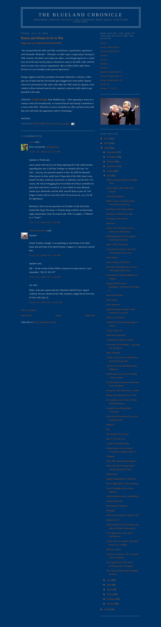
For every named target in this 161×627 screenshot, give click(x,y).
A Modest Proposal (115, 196)
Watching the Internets (116, 505)
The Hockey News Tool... (118, 434)
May (109, 584)
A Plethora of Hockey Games (120, 339)
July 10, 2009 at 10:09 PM (45, 302)
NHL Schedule (113, 352)
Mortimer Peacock (38, 230)
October (111, 161)
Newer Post (26, 315)
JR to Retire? (112, 257)
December (112, 152)
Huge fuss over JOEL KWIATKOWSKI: (41, 43)
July (109, 175)
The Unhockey (113, 304)
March (110, 594)
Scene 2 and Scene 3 (110, 47)
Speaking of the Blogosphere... (120, 209)
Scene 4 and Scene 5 (110, 51)
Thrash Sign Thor (114, 501)
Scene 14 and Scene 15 (111, 80)
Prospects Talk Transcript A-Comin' (123, 390)
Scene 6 (104, 55)
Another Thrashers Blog (117, 443)
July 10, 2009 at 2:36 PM (45, 255)
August (110, 171)
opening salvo (52, 146)
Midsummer (112, 474)
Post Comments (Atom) (45, 322)
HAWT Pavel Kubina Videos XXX (122, 515)
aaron (31, 142)
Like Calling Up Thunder (118, 262)
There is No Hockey (115, 317)
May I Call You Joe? (115, 438)
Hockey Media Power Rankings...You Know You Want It (122, 287)
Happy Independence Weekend (120, 478)
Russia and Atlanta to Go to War (121, 395)
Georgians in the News (117, 218)
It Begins (110, 456)
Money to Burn (113, 549)
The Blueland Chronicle (81, 14)
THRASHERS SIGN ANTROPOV (122, 496)
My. (108, 429)
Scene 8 (104, 63)
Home (58, 315)
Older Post (90, 315)
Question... (111, 223)
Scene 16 (104, 84)
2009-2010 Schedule (115, 335)
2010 (106, 143)
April (109, 589)
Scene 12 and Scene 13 (111, 76)
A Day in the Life (114, 330)
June (109, 580)
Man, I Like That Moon (117, 244)
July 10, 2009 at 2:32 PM (45, 222)
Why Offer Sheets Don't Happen (121, 461)
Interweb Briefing (114, 295)
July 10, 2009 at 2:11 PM (45, 151)
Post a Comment (29, 310)
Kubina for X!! (113, 520)
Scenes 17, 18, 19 (108, 88)
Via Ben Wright (39, 99)
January (111, 603)
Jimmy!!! (110, 424)
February (111, 598)
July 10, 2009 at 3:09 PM (45, 276)
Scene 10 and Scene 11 (111, 71)
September (112, 166)
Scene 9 (104, 67)
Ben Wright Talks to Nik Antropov (122, 483)
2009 (106, 148)
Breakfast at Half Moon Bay (119, 213)
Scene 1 (104, 43)
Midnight (110, 510)
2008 (106, 609)
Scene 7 (104, 59)
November (112, 156)
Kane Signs (111, 299)
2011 (106, 138)
